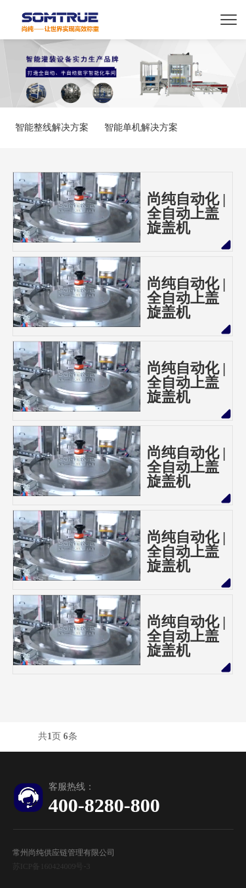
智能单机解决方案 (141, 127)
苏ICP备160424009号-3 (51, 866)
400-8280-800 (104, 805)
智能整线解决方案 (52, 127)
